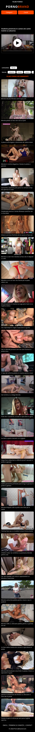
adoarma (11, 72)
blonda (20, 72)
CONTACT (29, 725)
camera (27, 72)
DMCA (5, 725)
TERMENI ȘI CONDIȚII (16, 725)
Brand (17, 7)
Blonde (13, 68)
